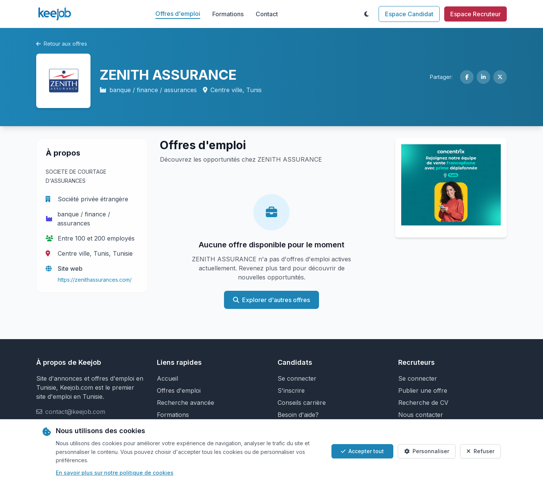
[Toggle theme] (366, 14)
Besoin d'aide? (298, 414)
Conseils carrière (302, 402)
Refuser (480, 451)
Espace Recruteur (475, 14)
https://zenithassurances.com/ (95, 279)
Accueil (167, 378)
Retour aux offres (61, 43)
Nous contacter (420, 414)
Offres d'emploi (177, 13)
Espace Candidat (409, 14)
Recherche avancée (185, 402)
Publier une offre (422, 390)
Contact (267, 14)
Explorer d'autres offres (271, 300)
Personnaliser (426, 451)
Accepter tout (362, 451)
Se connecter (297, 378)
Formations (228, 14)
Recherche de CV (423, 402)
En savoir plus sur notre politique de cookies (114, 472)
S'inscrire (291, 390)
